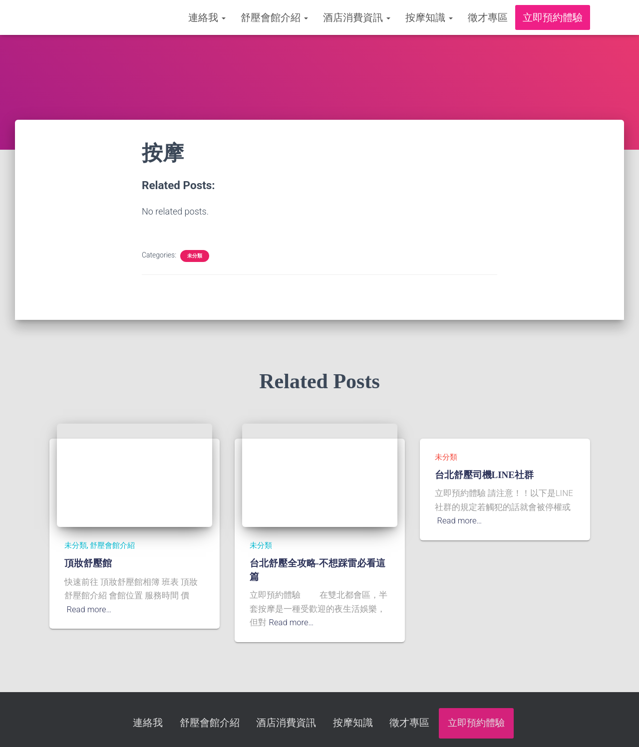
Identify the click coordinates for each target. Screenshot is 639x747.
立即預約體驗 (553, 17)
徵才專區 (488, 17)
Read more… (90, 609)
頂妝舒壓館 (88, 563)
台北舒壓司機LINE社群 (484, 475)
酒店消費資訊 (356, 17)
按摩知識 (429, 17)
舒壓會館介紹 (274, 17)
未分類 (194, 255)
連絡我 (207, 17)
